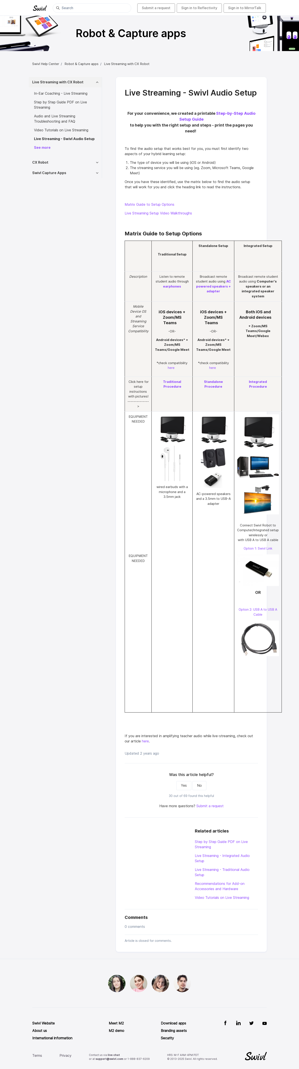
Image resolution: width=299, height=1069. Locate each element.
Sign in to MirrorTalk (244, 8)
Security (167, 1038)
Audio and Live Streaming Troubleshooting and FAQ (54, 118)
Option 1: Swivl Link (258, 548)
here (171, 368)
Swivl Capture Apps (49, 173)
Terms (37, 1056)
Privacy (65, 1056)
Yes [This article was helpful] (184, 785)
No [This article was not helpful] (199, 785)
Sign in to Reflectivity (199, 8)
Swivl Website (43, 1023)
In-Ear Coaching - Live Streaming (60, 93)
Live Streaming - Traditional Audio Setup (222, 872)
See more (42, 148)
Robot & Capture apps (82, 64)
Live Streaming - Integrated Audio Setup (222, 858)
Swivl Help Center (45, 64)
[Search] (92, 8)
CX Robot (40, 162)
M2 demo (116, 1031)
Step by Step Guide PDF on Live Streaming (221, 844)
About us (39, 1031)
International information (52, 1038)
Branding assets (174, 1031)
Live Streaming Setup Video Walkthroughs (158, 213)
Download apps (173, 1023)
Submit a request (156, 8)
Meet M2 (116, 1023)
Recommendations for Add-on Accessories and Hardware (220, 886)
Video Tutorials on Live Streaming (222, 898)
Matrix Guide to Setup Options (149, 204)
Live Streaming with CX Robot (127, 64)
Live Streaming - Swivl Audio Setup (64, 139)
